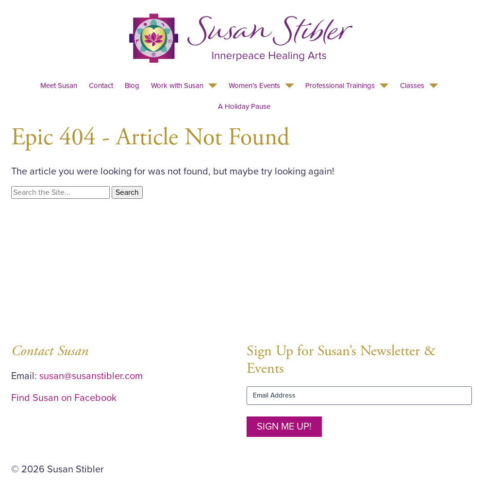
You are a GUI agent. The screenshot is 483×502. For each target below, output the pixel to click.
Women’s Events (254, 85)
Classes (412, 85)
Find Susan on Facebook (64, 398)
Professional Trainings (340, 85)
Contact (101, 85)
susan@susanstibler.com (91, 376)
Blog (132, 85)
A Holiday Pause (244, 106)
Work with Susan (177, 85)
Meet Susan (58, 85)
